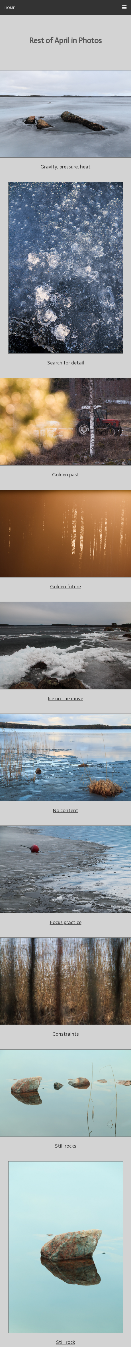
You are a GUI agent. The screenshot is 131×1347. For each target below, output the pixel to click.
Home (10, 7)
